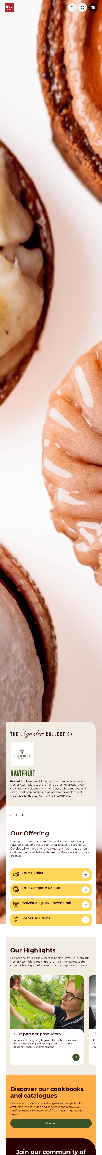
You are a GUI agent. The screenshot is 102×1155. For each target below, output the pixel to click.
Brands (18, 837)
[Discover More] (77, 1087)
